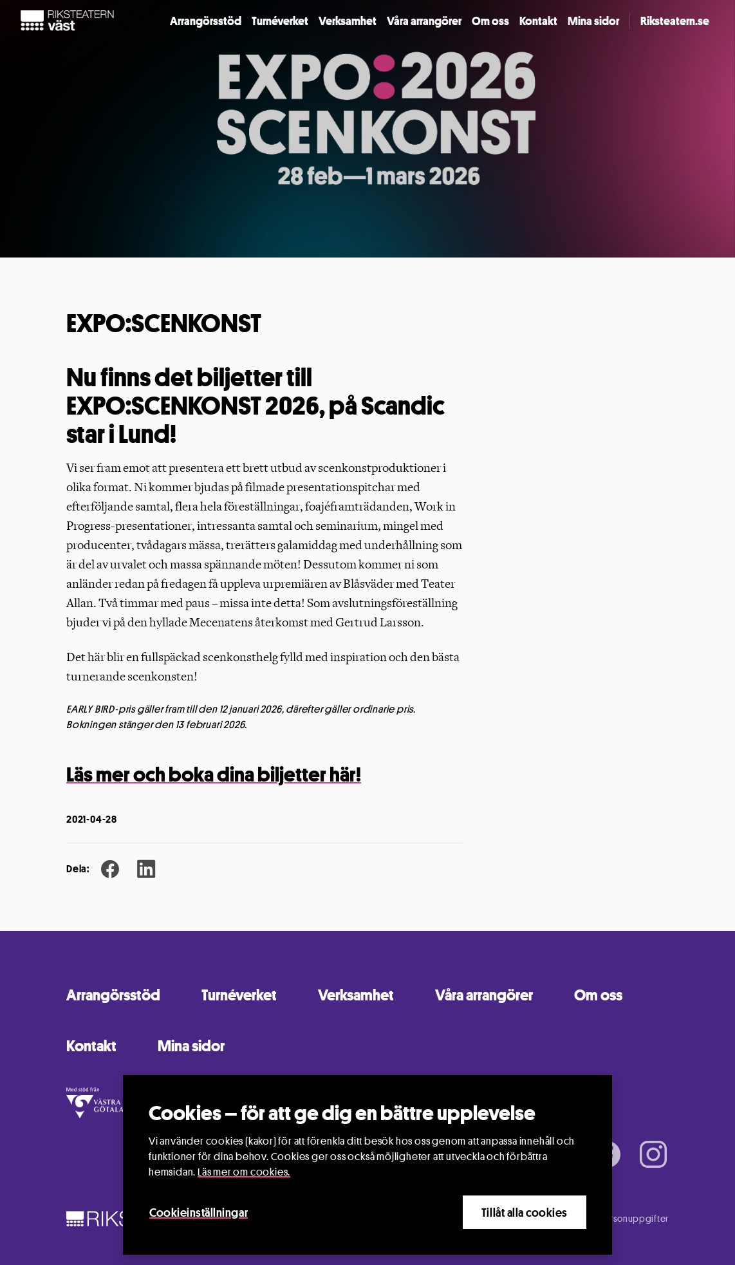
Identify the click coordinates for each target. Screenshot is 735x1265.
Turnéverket (280, 20)
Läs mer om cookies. (244, 1172)
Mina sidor (593, 20)
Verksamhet (348, 20)
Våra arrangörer (424, 20)
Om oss (490, 20)
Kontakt (538, 20)
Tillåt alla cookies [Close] (524, 1213)
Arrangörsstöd (205, 20)
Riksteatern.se (674, 20)
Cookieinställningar (198, 1213)
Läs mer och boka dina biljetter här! (213, 774)
